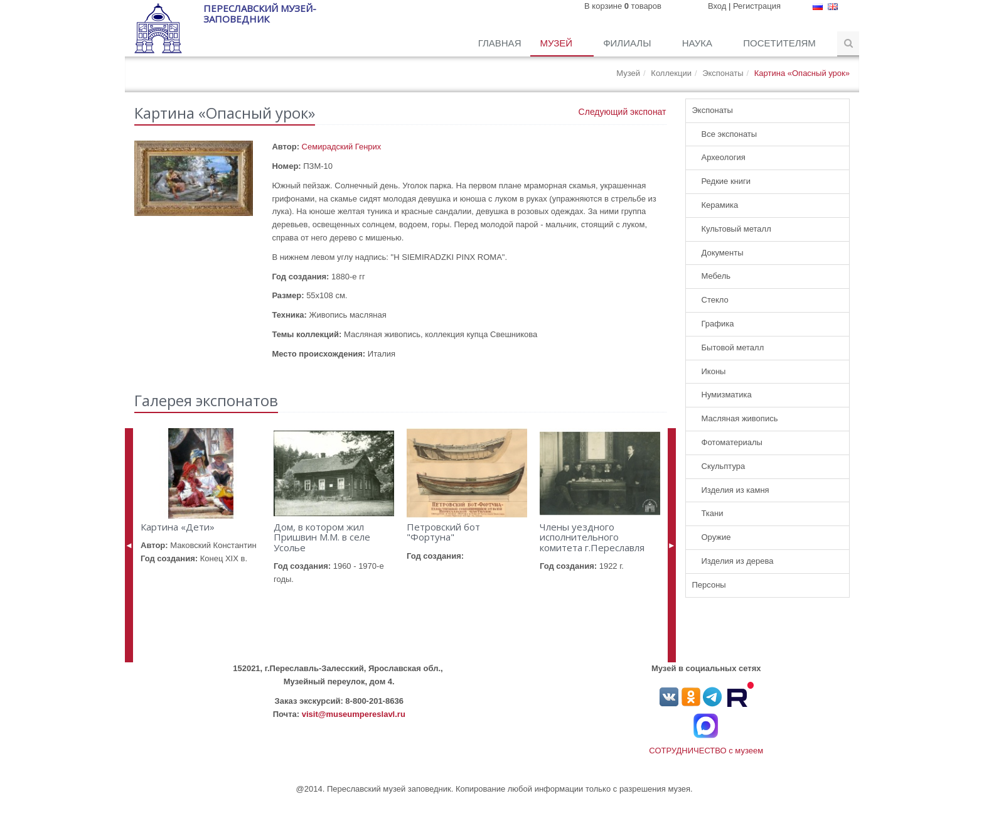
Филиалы (628, 43)
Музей (557, 43)
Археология (724, 157)
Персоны (709, 585)
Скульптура (724, 466)
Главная (499, 43)
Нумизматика (727, 394)
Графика (718, 323)
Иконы (714, 371)
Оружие (716, 537)
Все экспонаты (729, 134)
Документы (723, 252)
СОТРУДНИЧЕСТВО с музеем (706, 750)
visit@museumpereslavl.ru (353, 714)
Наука (698, 43)
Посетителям (780, 43)
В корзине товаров (622, 6)
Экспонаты (722, 73)
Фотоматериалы (732, 442)
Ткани (713, 513)
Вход (717, 6)
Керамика (720, 205)
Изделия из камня (735, 490)
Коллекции (671, 73)
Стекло (715, 299)
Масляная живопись (740, 418)
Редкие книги (726, 181)
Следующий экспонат (622, 112)
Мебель (716, 276)
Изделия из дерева (738, 561)
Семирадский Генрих (342, 146)
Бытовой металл (733, 347)
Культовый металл (736, 229)
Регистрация (757, 6)
